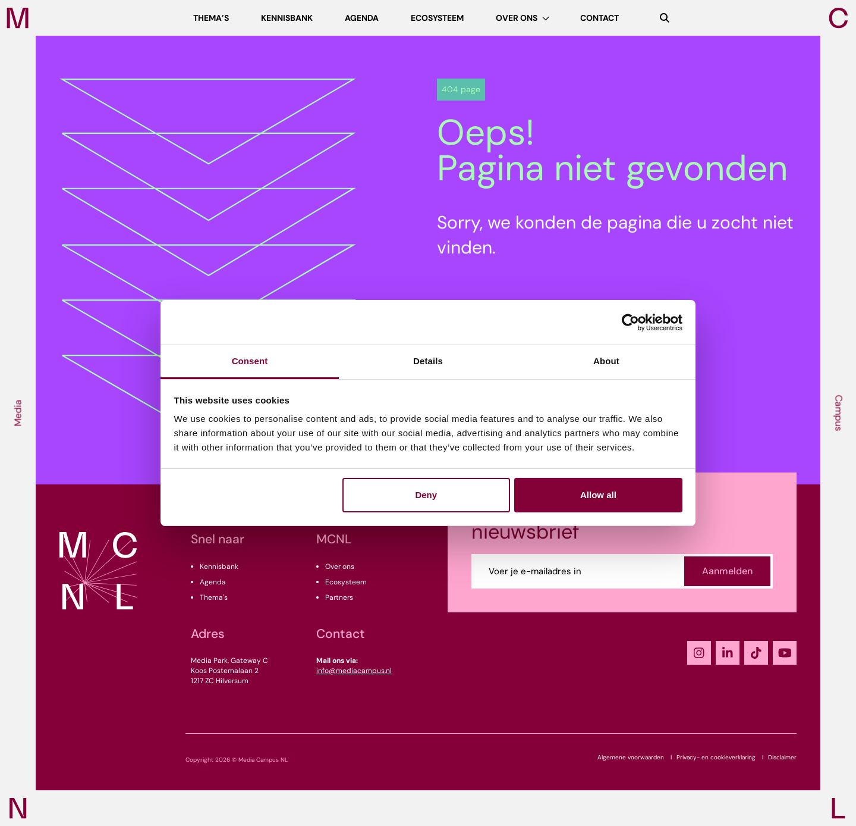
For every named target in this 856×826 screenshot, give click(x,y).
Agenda (213, 582)
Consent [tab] (250, 361)
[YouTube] (785, 653)
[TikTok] (756, 653)
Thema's (214, 597)
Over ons (339, 566)
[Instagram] (699, 653)
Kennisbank (219, 566)
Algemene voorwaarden (630, 757)
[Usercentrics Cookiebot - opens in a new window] (630, 322)
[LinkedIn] (727, 653)
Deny (426, 495)
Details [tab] (428, 361)
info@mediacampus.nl (354, 670)
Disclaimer (782, 757)
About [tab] (606, 361)
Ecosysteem (346, 582)
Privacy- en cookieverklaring (716, 757)
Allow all (598, 495)
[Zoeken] (664, 18)
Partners (339, 597)
